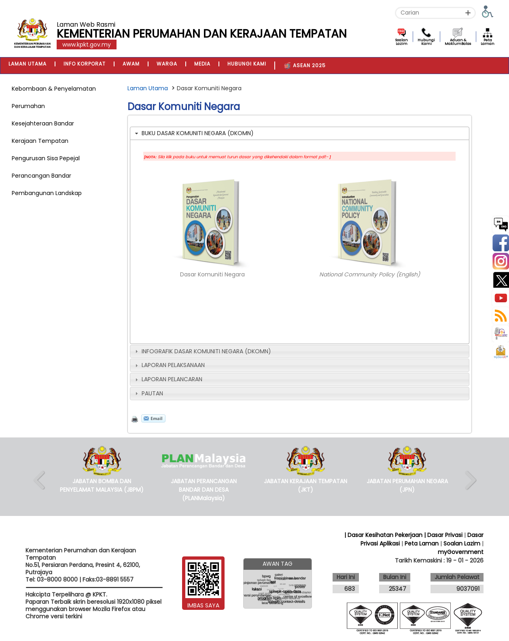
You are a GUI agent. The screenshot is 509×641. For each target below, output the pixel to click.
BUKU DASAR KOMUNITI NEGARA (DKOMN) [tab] (193, 133)
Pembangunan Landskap (47, 193)
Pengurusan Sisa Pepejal (46, 158)
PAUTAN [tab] (148, 393)
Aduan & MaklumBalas (458, 42)
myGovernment (461, 552)
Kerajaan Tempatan (40, 141)
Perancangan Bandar (41, 176)
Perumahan (28, 106)
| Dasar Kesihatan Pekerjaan (384, 535)
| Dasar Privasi (443, 535)
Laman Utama (147, 88)
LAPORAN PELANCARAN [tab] (167, 379)
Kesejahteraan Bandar (43, 123)
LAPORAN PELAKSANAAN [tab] (169, 365)
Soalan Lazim (401, 42)
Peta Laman (487, 42)
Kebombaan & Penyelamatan (54, 89)
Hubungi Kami (426, 42)
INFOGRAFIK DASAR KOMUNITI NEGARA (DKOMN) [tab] (202, 351)
